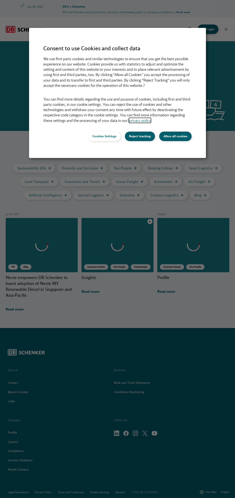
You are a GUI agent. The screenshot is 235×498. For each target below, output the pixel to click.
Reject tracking (140, 136)
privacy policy (140, 120)
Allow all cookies (175, 136)
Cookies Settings (104, 136)
